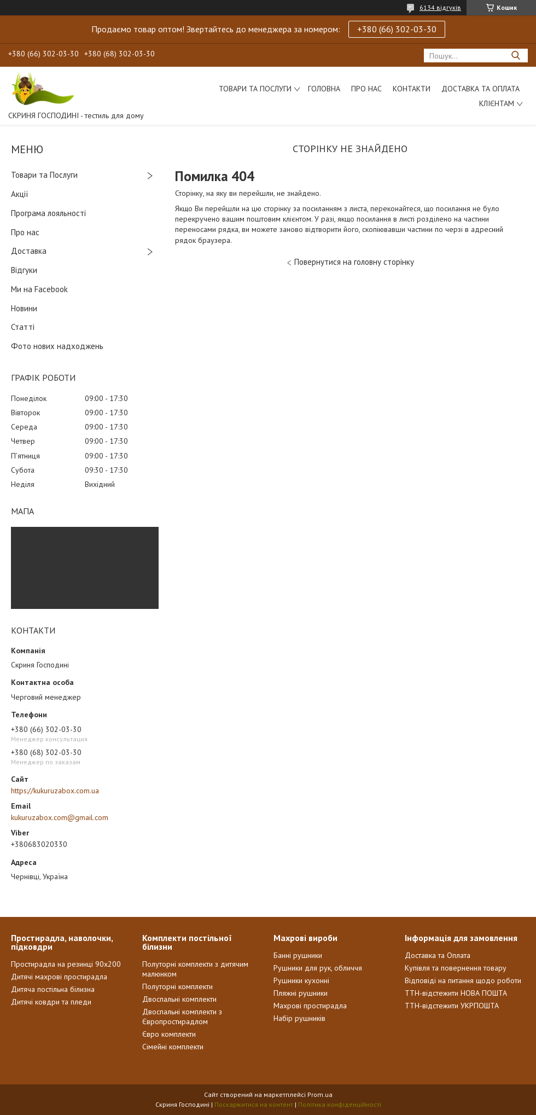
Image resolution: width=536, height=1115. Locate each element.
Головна (324, 89)
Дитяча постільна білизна (53, 989)
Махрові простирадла (310, 1006)
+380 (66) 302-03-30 (396, 29)
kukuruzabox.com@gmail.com (59, 817)
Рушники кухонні (301, 980)
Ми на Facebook (39, 289)
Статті (22, 327)
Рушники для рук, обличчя (317, 968)
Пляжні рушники (300, 993)
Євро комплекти (169, 1034)
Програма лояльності (48, 213)
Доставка (28, 251)
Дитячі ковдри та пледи (51, 1002)
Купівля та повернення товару (455, 968)
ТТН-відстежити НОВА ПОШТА (456, 993)
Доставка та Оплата (480, 89)
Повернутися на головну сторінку (354, 262)
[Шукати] (515, 55)
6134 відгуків (440, 7)
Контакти (411, 89)
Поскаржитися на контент (253, 1104)
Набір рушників (299, 1018)
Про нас (366, 89)
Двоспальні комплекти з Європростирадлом (182, 1016)
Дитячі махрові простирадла (59, 977)
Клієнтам (496, 103)
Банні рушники (297, 955)
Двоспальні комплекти (179, 999)
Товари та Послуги (44, 175)
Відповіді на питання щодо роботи (463, 980)
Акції (19, 194)
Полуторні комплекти (177, 986)
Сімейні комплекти (172, 1047)
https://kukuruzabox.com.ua (55, 790)
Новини (24, 308)
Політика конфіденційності (339, 1104)
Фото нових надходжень (57, 346)
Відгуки (24, 270)
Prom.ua (320, 1094)
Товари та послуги (255, 89)
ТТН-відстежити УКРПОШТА (452, 1006)
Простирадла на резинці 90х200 (66, 964)
